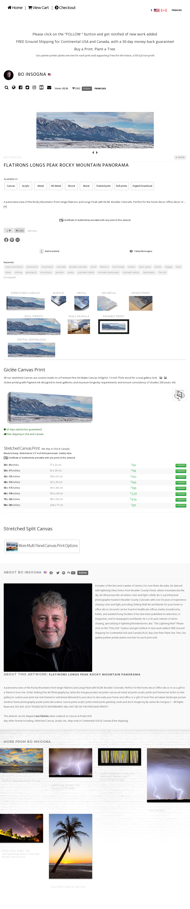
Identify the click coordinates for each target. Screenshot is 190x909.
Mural (86, 204)
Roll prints (121, 204)
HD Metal (56, 204)
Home (15, 8)
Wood (71, 204)
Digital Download (142, 204)
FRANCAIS (100, 89)
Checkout (65, 8)
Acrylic (26, 204)
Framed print (103, 204)
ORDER (180, 483)
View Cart (38, 8)
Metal (41, 204)
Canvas (11, 204)
